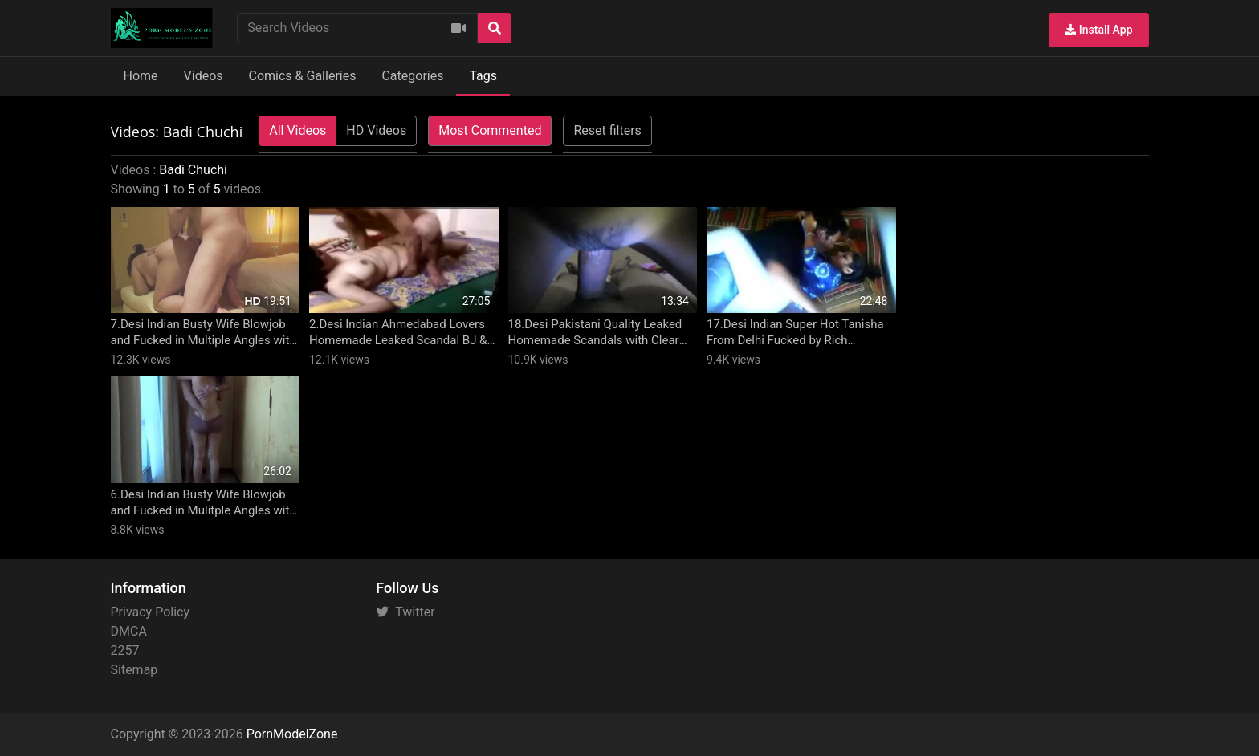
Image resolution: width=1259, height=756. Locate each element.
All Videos (297, 130)
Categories (412, 75)
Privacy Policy (150, 612)
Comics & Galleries (303, 75)
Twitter (405, 612)
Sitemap (134, 669)
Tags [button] (483, 75)
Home (141, 75)
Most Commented (489, 130)
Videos (203, 75)
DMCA (129, 631)
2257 (125, 650)
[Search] (494, 28)
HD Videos (376, 130)
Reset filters (607, 130)
